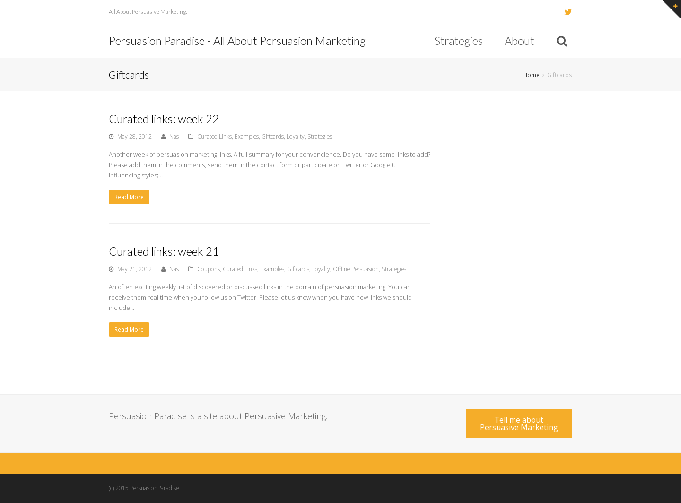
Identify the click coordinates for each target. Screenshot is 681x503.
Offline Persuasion (356, 269)
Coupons (208, 269)
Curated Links (214, 136)
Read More (129, 197)
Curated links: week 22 (164, 118)
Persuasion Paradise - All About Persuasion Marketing (237, 40)
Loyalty (296, 136)
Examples (247, 136)
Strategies (319, 136)
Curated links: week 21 (164, 251)
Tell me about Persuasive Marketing (519, 423)
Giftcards (273, 136)
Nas (174, 136)
